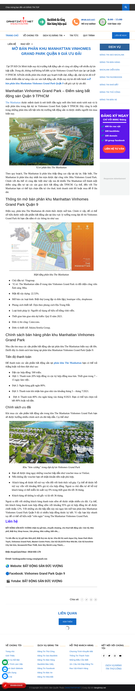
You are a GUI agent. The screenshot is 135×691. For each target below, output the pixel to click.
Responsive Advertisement (115, 179)
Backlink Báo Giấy (46, 664)
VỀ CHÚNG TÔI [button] (14, 645)
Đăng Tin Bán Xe (45, 672)
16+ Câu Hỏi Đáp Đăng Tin (81, 664)
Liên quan (67, 613)
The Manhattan (13, 102)
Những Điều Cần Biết (78, 660)
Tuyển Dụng (11, 672)
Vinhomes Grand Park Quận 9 (44, 573)
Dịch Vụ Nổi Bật (13, 660)
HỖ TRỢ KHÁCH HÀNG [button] (81, 645)
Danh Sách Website (14, 668)
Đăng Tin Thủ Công (46, 651)
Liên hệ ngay (121, 35)
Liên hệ (9, 677)
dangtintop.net (100, 688)
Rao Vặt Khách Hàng (78, 668)
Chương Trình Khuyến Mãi (81, 651)
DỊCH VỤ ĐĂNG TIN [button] (48, 645)
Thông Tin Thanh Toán (79, 655)
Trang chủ (10, 651)
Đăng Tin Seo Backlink (47, 655)
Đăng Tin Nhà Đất (45, 677)
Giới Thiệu (10, 655)
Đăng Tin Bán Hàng (46, 660)
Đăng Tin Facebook (46, 668)
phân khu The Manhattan (67, 362)
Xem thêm (67, 622)
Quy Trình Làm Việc (14, 664)
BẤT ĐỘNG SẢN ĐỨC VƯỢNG (43, 566)
